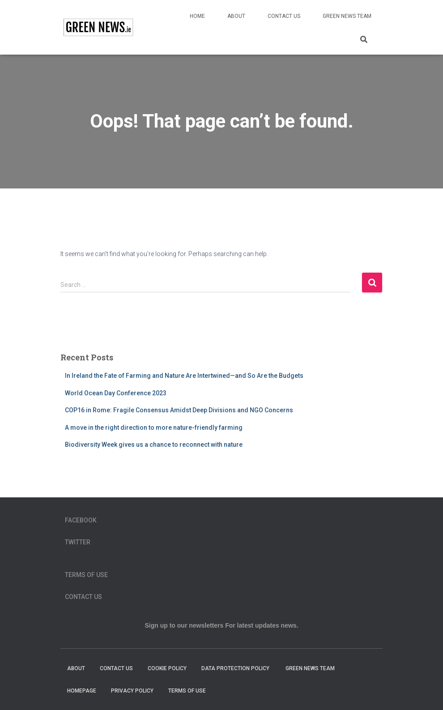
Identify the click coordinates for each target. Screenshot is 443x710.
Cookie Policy (167, 668)
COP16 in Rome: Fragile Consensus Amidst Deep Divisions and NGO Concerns (179, 410)
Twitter (77, 542)
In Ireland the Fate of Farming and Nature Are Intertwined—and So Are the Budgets (184, 375)
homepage (81, 691)
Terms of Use (86, 574)
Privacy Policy (132, 691)
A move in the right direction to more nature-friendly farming (154, 427)
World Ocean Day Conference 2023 (115, 393)
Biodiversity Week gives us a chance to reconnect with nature (154, 444)
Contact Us (284, 16)
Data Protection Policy (236, 668)
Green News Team (347, 16)
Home (197, 16)
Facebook (81, 520)
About (236, 16)
